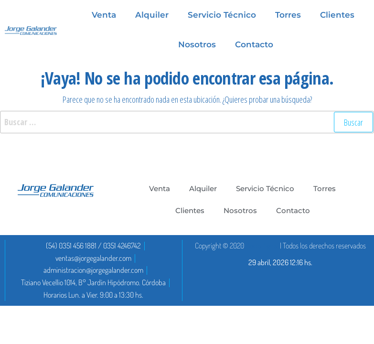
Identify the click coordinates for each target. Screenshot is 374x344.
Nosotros (197, 44)
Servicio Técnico (265, 188)
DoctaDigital (262, 245)
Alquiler (203, 188)
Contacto (254, 44)
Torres (324, 188)
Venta (159, 188)
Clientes (189, 210)
